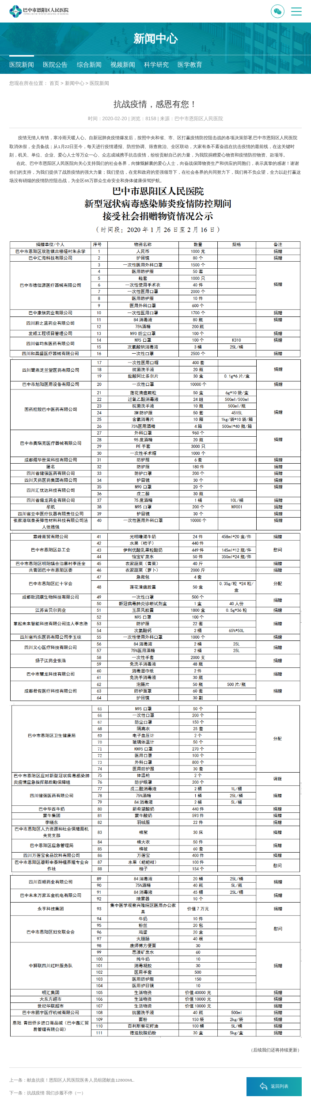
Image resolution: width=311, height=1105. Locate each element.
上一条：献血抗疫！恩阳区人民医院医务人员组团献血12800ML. (71, 1080)
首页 (54, 83)
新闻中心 (74, 83)
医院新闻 (21, 64)
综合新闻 (89, 64)
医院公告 (55, 64)
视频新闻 (122, 64)
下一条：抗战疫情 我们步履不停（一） (47, 1092)
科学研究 (156, 64)
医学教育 (190, 64)
